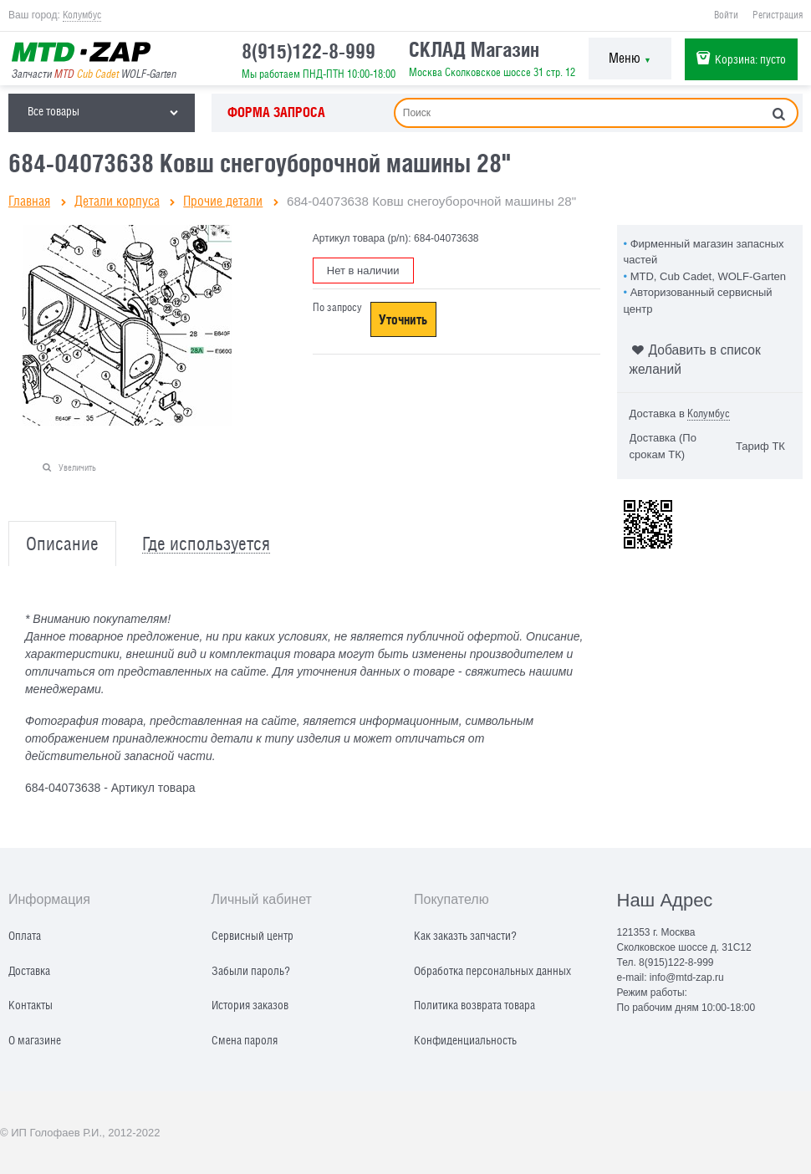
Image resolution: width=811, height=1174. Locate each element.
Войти (726, 15)
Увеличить (77, 467)
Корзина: (750, 59)
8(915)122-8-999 (308, 51)
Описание (62, 544)
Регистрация (777, 15)
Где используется (206, 544)
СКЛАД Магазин (474, 49)
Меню (630, 58)
